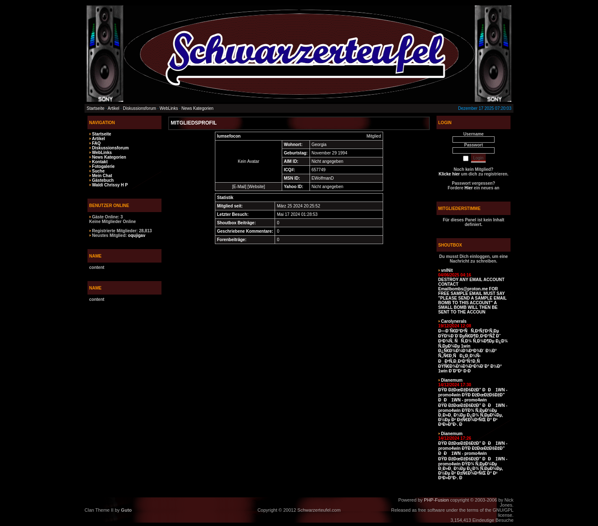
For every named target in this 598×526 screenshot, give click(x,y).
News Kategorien (198, 108)
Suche (98, 171)
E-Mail (239, 186)
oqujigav (136, 235)
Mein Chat (102, 175)
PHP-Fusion (436, 499)
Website (256, 186)
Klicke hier (449, 174)
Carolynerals (454, 321)
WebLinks (168, 108)
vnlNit (447, 270)
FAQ (96, 143)
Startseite (95, 108)
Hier (469, 188)
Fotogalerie (103, 166)
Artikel (113, 108)
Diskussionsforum (139, 108)
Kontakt (100, 161)
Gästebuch (103, 180)
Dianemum (452, 380)
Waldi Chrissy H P (110, 185)
